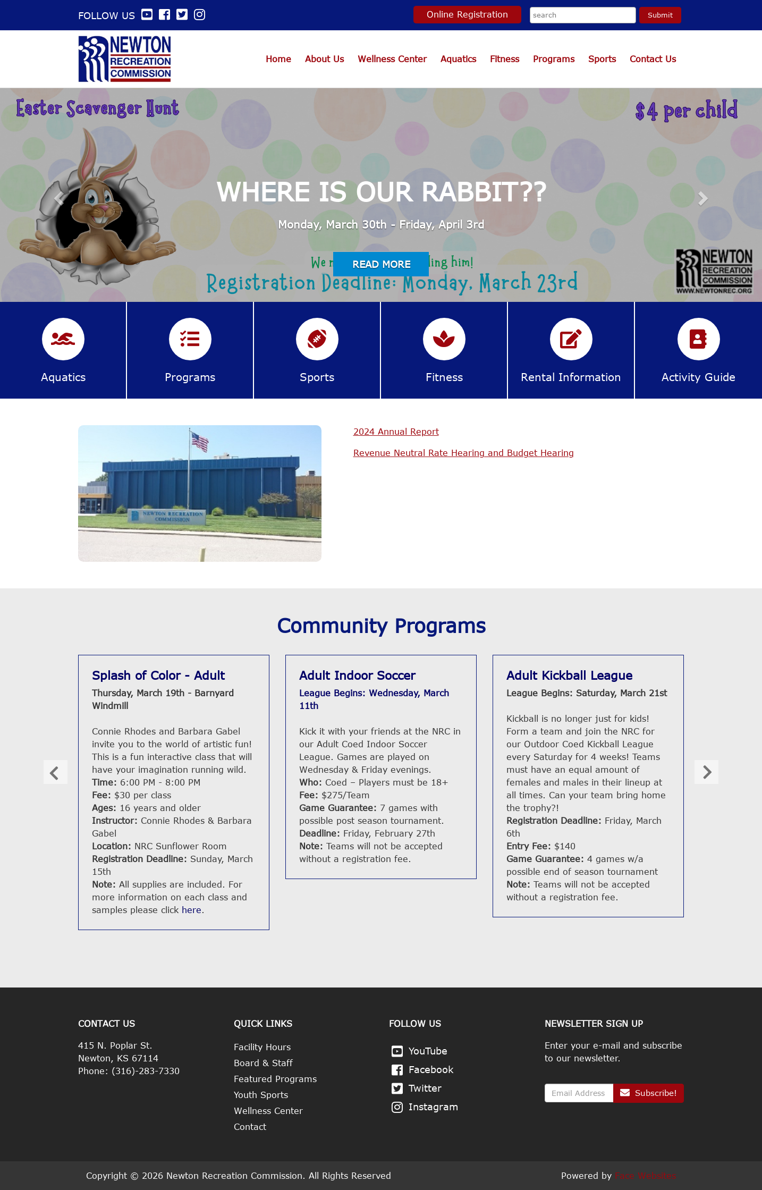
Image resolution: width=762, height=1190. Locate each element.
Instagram (434, 1106)
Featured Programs (275, 1079)
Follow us (117, 15)
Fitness (504, 59)
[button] (57, 195)
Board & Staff (263, 1063)
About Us (324, 59)
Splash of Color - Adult (158, 675)
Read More (381, 264)
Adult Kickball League (569, 675)
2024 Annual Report (396, 431)
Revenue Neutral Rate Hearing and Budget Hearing (463, 453)
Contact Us (653, 59)
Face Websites (645, 1175)
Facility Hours (262, 1047)
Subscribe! (648, 1092)
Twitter (425, 1088)
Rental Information (571, 376)
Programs (553, 59)
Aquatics (458, 59)
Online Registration (467, 14)
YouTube (428, 1051)
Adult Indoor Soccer (357, 675)
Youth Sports (261, 1095)
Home (278, 59)
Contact (250, 1127)
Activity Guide (698, 376)
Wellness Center (392, 59)
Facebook (431, 1069)
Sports (602, 59)
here (191, 910)
